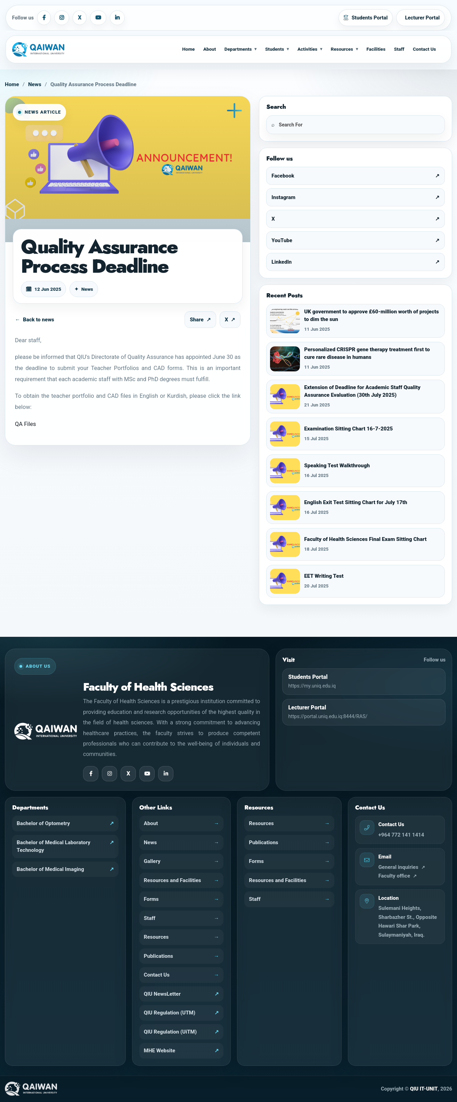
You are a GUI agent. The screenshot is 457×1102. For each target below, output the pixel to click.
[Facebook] (44, 17)
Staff (399, 49)
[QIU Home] (31, 1089)
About (209, 49)
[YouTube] (98, 17)
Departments (238, 49)
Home (188, 49)
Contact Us (424, 49)
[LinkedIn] (117, 17)
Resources (342, 49)
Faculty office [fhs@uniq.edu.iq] (394, 876)
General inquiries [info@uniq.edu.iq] (398, 867)
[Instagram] (61, 17)
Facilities (375, 49)
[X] (80, 17)
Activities (307, 49)
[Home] (43, 49)
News (34, 84)
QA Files (25, 424)
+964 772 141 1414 (401, 835)
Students (274, 49)
